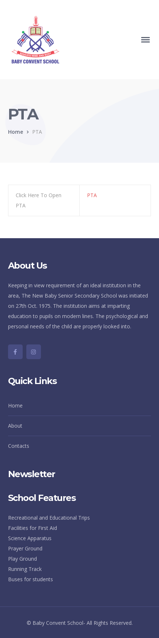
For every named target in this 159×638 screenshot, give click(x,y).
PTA (92, 195)
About (15, 425)
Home (15, 131)
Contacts (18, 445)
